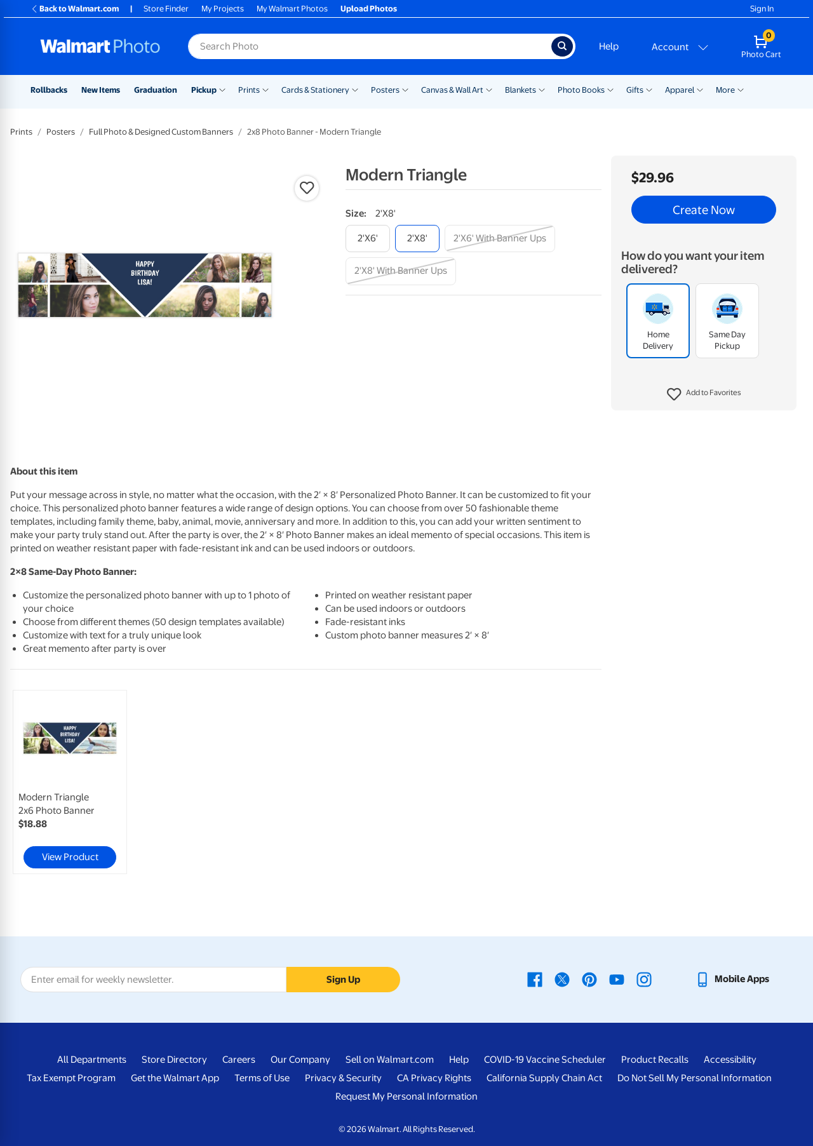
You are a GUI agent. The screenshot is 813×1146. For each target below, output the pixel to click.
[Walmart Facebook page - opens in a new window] (534, 979)
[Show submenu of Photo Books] (610, 89)
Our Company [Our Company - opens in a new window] (300, 1059)
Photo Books (581, 90)
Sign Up (343, 979)
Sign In (762, 8)
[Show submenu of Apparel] (700, 89)
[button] (704, 394)
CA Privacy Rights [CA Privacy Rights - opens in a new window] (434, 1078)
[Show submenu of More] (740, 89)
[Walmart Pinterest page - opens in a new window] (589, 979)
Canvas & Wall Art (452, 90)
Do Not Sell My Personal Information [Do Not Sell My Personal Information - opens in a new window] (694, 1078)
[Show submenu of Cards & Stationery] (355, 89)
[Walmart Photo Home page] (100, 46)
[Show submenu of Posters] (405, 89)
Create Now (704, 210)
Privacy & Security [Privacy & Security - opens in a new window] (343, 1078)
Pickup (204, 90)
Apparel (679, 90)
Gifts (634, 90)
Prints (249, 90)
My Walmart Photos (292, 8)
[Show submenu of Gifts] (649, 89)
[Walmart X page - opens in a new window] (562, 979)
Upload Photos (368, 8)
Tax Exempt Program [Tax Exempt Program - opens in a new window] (71, 1078)
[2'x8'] (417, 238)
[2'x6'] (368, 238)
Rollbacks (48, 90)
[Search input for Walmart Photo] (369, 46)
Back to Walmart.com (74, 8)
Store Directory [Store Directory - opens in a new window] (174, 1059)
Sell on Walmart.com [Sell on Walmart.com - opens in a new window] (390, 1059)
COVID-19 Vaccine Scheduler (545, 1059)
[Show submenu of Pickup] (222, 89)
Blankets (520, 90)
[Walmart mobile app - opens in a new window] (732, 979)
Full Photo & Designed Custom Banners (161, 132)
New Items (100, 90)
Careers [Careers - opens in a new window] (238, 1059)
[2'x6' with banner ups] (500, 238)
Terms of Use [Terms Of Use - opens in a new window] (262, 1078)
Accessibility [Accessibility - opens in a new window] (730, 1059)
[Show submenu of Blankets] (542, 89)
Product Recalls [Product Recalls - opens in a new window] (655, 1059)
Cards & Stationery (315, 90)
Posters (385, 90)
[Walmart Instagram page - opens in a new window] (644, 979)
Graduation (155, 90)
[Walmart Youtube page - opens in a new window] (616, 979)
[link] (69, 782)
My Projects (222, 8)
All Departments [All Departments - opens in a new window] (91, 1059)
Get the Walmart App (175, 1078)
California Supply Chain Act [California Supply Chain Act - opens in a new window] (544, 1078)
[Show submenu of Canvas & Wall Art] (489, 89)
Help (609, 46)
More (725, 90)
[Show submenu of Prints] (265, 89)
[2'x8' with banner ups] (401, 271)
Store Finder (166, 8)
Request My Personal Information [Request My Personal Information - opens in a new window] (406, 1096)
